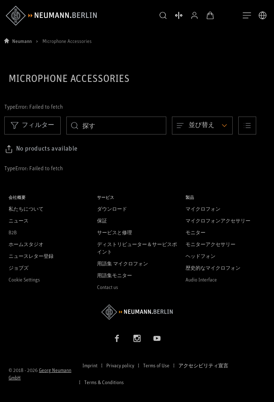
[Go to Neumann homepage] (137, 312)
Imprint (89, 365)
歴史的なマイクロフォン (213, 268)
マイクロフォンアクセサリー (218, 220)
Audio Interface (201, 279)
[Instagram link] (137, 338)
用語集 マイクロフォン (122, 263)
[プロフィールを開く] (192, 15)
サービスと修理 (114, 232)
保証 (102, 220)
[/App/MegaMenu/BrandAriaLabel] (51, 16)
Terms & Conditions (104, 382)
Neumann (22, 41)
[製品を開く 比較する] (177, 15)
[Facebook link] (117, 338)
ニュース (19, 220)
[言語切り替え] (262, 15)
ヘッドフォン (200, 256)
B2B (13, 232)
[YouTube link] (157, 338)
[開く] (247, 16)
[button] (161, 16)
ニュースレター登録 (31, 256)
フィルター (32, 125)
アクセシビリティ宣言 (203, 365)
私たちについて (26, 209)
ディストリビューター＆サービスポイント (137, 248)
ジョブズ (19, 268)
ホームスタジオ (26, 244)
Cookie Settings (24, 279)
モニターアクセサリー (210, 244)
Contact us (107, 287)
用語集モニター (114, 275)
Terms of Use (156, 365)
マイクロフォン (203, 209)
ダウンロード (112, 209)
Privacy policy (120, 365)
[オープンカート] (208, 15)
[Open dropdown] (202, 125)
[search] (116, 125)
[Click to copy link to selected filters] (41, 149)
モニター (196, 232)
